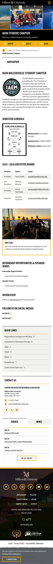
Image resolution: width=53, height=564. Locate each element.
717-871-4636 (26, 513)
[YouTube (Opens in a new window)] (39, 487)
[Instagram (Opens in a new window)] (22, 487)
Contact (34, 504)
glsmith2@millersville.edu (37, 176)
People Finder (22, 499)
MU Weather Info (26, 524)
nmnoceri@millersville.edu (38, 198)
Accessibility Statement (34, 543)
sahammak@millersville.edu (38, 189)
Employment (21, 495)
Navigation (13, 62)
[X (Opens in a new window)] (14, 487)
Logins (34, 499)
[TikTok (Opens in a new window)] (30, 487)
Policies (33, 495)
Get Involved (15, 300)
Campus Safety (21, 504)
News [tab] (39, 422)
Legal (10, 543)
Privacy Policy (19, 543)
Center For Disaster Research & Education (22, 50)
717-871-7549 (13, 400)
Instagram (6, 318)
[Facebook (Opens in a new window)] (6, 487)
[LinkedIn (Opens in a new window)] (47, 487)
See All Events (26, 458)
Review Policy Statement (11, 554)
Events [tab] (14, 422)
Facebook (6, 313)
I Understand (11, 559)
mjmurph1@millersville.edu (38, 183)
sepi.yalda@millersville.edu (18, 404)
